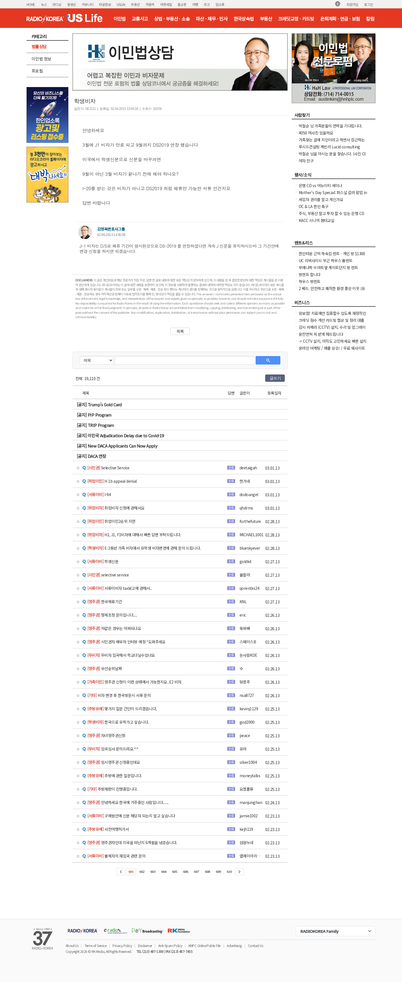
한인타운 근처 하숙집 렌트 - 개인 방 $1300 (332, 253)
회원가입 (352, 4)
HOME (31, 4)
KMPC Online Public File (204, 945)
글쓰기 (275, 378)
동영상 (71, 4)
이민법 (119, 18)
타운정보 (105, 4)
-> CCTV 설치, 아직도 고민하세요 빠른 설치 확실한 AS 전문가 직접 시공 (333, 343)
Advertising (234, 945)
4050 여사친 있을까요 (316, 133)
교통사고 (140, 18)
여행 (195, 4)
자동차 (150, 4)
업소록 (220, 4)
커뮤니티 (88, 4)
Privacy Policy (122, 945)
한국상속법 (244, 18)
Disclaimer (145, 945)
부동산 (135, 4)
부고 (207, 4)
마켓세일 (166, 4)
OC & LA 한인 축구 (313, 206)
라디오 (56, 4)
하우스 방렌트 (309, 281)
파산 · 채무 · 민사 (211, 18)
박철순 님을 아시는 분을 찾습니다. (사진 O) (332, 153)
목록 (180, 331)
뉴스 (44, 4)
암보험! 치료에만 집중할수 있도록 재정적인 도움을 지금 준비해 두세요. (332, 316)
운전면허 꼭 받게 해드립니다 (321, 334)
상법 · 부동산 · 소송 (172, 18)
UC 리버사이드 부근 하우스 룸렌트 (326, 260)
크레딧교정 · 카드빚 (296, 18)
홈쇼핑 (182, 4)
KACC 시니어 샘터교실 (316, 220)
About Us (72, 945)
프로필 (37, 71)
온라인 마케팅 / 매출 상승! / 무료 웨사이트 (332, 348)
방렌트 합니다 (309, 274)
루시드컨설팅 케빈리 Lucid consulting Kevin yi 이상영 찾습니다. (329, 149)
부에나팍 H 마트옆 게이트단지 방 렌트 (328, 267)
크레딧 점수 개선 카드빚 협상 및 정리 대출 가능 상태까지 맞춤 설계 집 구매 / (331, 323)
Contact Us (255, 945)
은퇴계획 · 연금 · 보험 (340, 18)
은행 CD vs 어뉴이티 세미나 (320, 185)
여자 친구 (306, 160)
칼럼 (370, 18)
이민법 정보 (41, 59)
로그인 (368, 4)
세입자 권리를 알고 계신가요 (321, 199)
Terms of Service (95, 945)
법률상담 (39, 46)
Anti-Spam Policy (170, 945)
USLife (121, 4)
